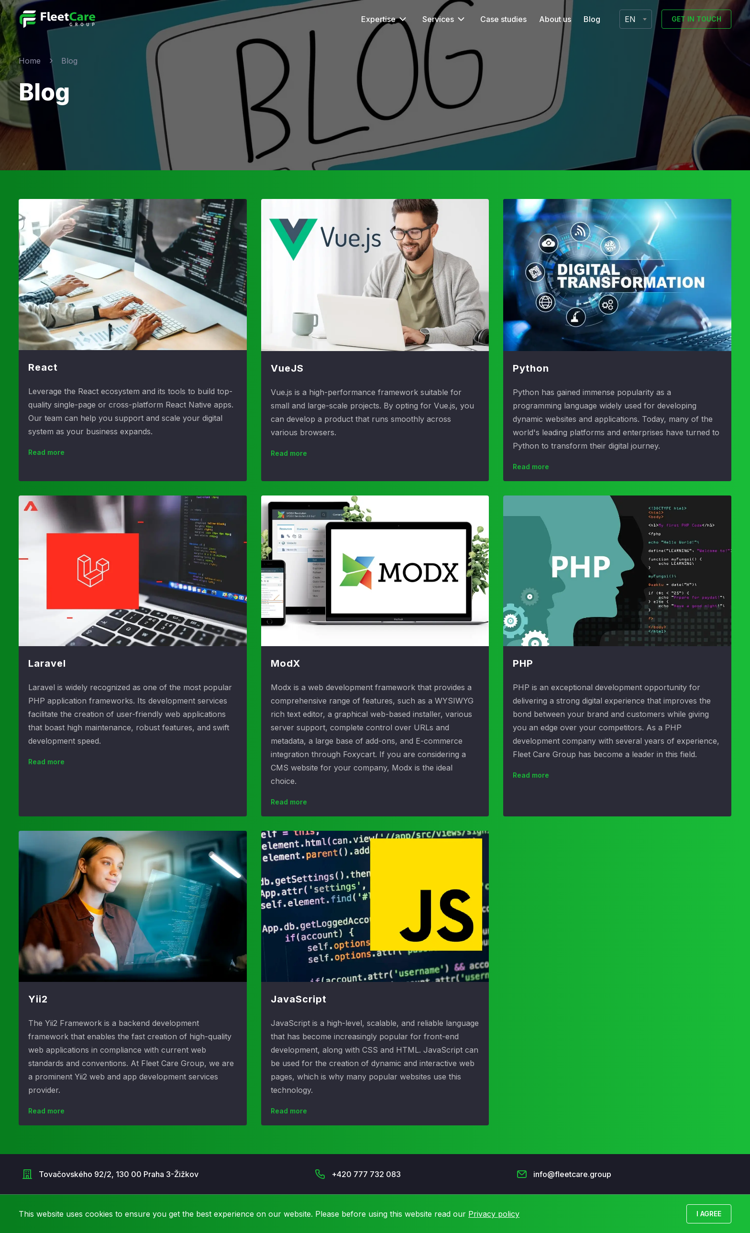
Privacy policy (493, 1214)
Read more (46, 452)
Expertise (378, 19)
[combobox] (635, 19)
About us (555, 19)
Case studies (503, 19)
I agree (708, 1214)
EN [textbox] (630, 19)
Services (438, 19)
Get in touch (696, 19)
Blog (592, 19)
